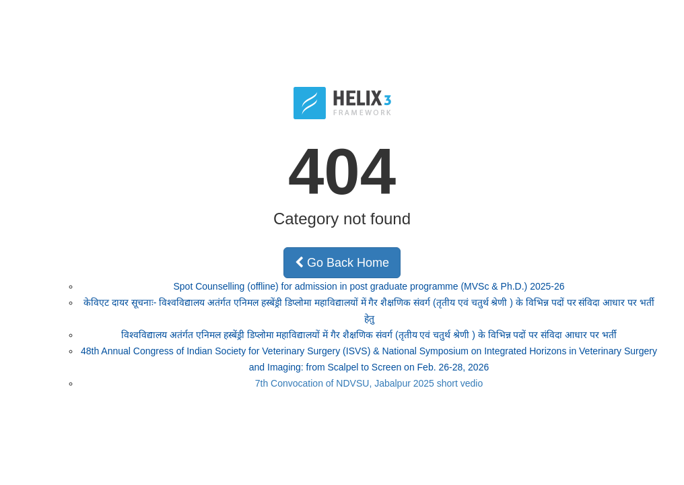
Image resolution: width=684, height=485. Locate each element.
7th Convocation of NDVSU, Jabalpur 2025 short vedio (369, 383)
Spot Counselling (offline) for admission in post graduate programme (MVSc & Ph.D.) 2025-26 (368, 286)
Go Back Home (342, 262)
